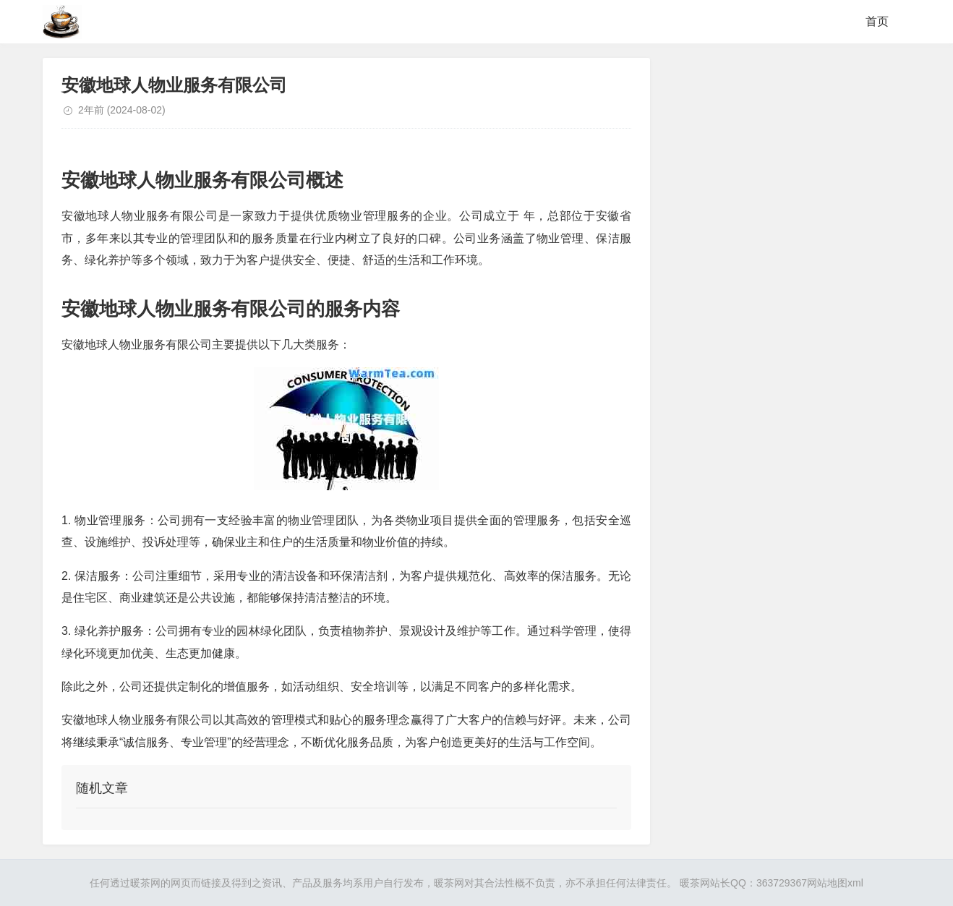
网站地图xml (835, 883)
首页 (877, 21)
